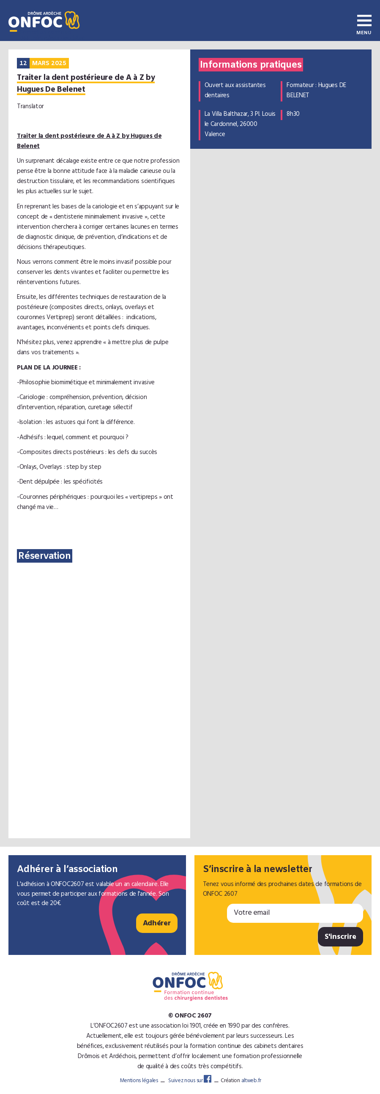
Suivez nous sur (189, 1081)
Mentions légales (139, 1081)
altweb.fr (251, 1081)
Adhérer (157, 924)
